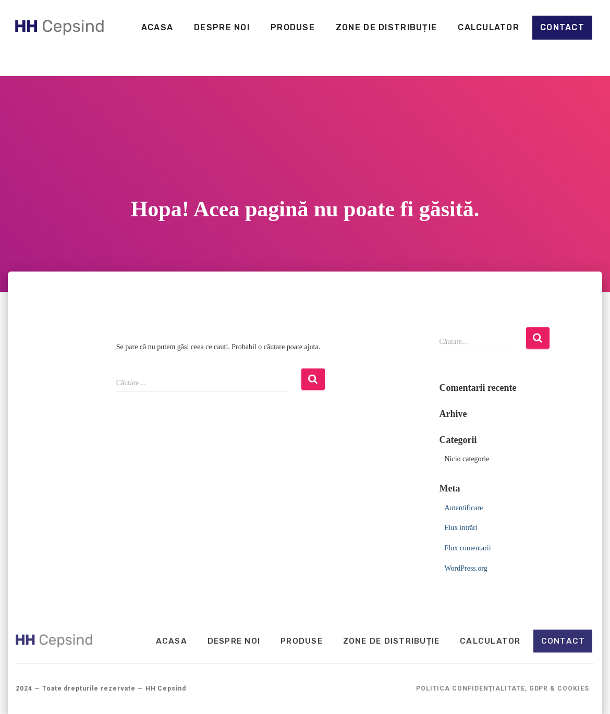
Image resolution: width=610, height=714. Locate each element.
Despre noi (221, 27)
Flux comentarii (467, 548)
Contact (562, 27)
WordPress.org (465, 568)
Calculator (488, 27)
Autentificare (463, 508)
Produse (292, 27)
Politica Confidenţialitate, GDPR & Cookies (502, 689)
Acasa (157, 27)
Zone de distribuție (385, 27)
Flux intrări (460, 528)
